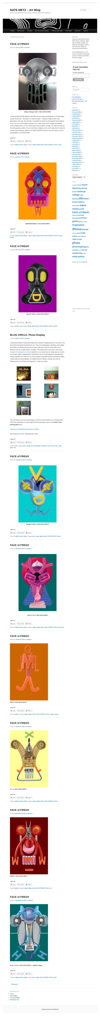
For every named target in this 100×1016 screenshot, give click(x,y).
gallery (25, 144)
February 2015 (76, 120)
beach (84, 185)
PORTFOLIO (20, 31)
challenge (81, 191)
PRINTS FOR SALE (57, 31)
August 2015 (76, 116)
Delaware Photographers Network (20, 352)
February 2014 (76, 130)
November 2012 (76, 158)
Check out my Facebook (79, 262)
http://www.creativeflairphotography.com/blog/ (24, 429)
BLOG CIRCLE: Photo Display (27, 334)
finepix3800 (80, 215)
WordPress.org (14, 999)
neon (59, 627)
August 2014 (76, 122)
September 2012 (77, 162)
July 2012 (75, 166)
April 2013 (75, 148)
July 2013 (75, 142)
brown (74, 191)
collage (34, 144)
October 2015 (76, 114)
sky (85, 250)
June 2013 (75, 144)
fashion (74, 215)
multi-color (55, 446)
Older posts (14, 984)
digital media (40, 144)
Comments (14, 998)
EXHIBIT (29, 31)
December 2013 (76, 134)
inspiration (44, 446)
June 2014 (75, 124)
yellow (81, 256)
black (25, 326)
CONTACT (78, 31)
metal (59, 144)
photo (11, 447)
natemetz (27, 47)
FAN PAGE (69, 31)
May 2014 (75, 126)
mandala (74, 233)
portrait (12, 237)
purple (79, 250)
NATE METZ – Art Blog (25, 9)
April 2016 (75, 110)
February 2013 (76, 152)
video (84, 253)
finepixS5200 (37, 446)
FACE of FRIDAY (19, 44)
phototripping (78, 247)
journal (50, 446)
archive (78, 185)
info (16, 446)
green (75, 221)
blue (33, 536)
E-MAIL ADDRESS (78, 72)
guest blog (84, 221)
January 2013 (76, 154)
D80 (32, 446)
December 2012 (76, 156)
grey (80, 221)
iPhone (56, 144)
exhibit (81, 209)
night (60, 446)
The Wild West (76, 97)
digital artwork (19, 144)
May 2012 (75, 170)
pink (63, 627)
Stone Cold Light (77, 99)
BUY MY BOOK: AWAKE (42, 31)
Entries (13, 996)
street (75, 253)
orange (60, 235)
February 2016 (76, 112)
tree (15, 447)
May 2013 (75, 146)
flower (84, 218)
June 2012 (75, 168)
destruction (75, 205)
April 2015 (75, 118)
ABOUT (86, 31)
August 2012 (76, 164)
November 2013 (76, 136)
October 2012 (76, 160)
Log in (12, 993)
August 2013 (76, 140)
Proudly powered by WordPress (50, 1009)
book (84, 188)
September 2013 (77, 138)
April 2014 (75, 128)
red (51, 888)
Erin (21, 434)
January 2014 (76, 132)
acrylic (24, 446)
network (83, 236)
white (75, 256)
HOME (12, 31)
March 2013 (75, 150)
